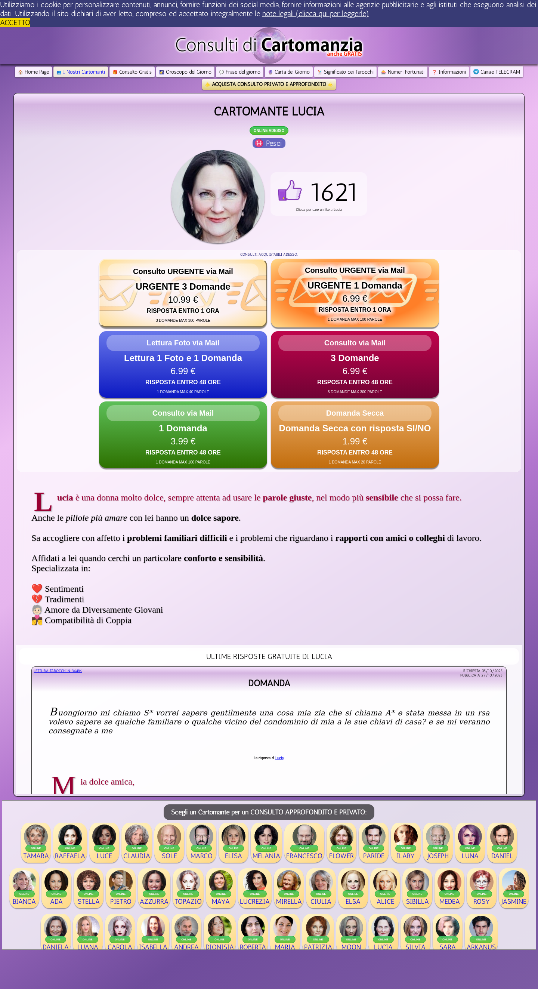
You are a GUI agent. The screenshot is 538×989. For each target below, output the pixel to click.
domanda (269, 683)
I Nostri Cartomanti (80, 72)
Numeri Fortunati (402, 72)
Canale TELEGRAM (496, 72)
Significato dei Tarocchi (345, 72)
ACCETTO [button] (15, 22)
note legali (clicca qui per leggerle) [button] (315, 13)
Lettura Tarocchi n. (58, 671)
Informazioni (449, 72)
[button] (318, 194)
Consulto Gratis (132, 72)
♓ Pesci (268, 143)
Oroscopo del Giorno (185, 72)
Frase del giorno (239, 72)
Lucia (279, 758)
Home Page (33, 72)
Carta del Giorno (289, 72)
